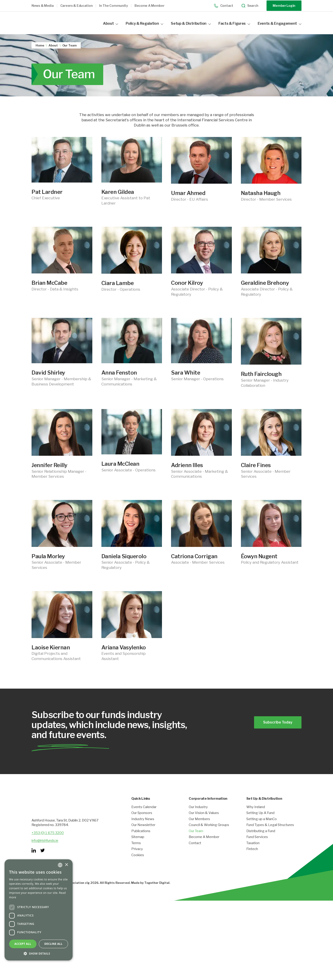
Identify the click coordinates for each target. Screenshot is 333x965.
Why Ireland (255, 816)
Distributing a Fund (260, 840)
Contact (223, 6)
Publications (140, 840)
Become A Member (204, 846)
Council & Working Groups (209, 834)
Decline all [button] (53, 944)
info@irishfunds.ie (45, 849)
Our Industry (198, 816)
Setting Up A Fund (260, 822)
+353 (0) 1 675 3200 (48, 842)
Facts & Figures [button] (234, 23)
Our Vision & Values (204, 822)
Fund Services (257, 846)
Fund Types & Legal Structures (270, 834)
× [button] (66, 865)
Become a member (149, 5)
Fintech (252, 858)
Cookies (137, 864)
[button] (46, 6)
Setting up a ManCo (261, 828)
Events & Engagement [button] (279, 23)
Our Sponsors (141, 822)
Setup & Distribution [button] (191, 23)
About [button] (110, 23)
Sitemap (137, 846)
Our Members (199, 828)
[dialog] (39, 909)
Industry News (142, 828)
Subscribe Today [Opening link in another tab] (275, 725)
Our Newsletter (143, 834)
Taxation (253, 852)
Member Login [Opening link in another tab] (284, 5)
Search (250, 6)
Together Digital (156, 892)
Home (40, 45)
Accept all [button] (23, 944)
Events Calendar (144, 816)
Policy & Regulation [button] (144, 23)
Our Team (196, 840)
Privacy (137, 858)
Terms (136, 852)
